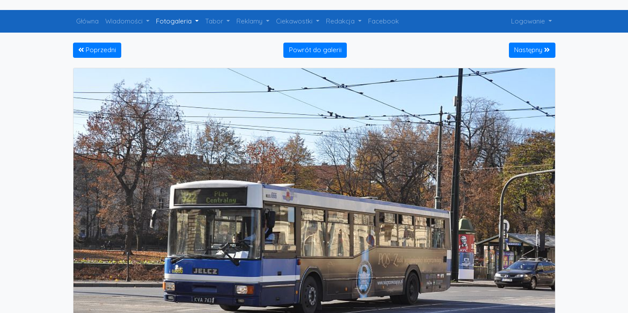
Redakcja (341, 21)
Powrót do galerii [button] (315, 50)
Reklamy (250, 21)
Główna (87, 21)
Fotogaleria (174, 21)
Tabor (215, 21)
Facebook (383, 21)
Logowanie (529, 21)
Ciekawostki (295, 21)
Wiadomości (124, 21)
